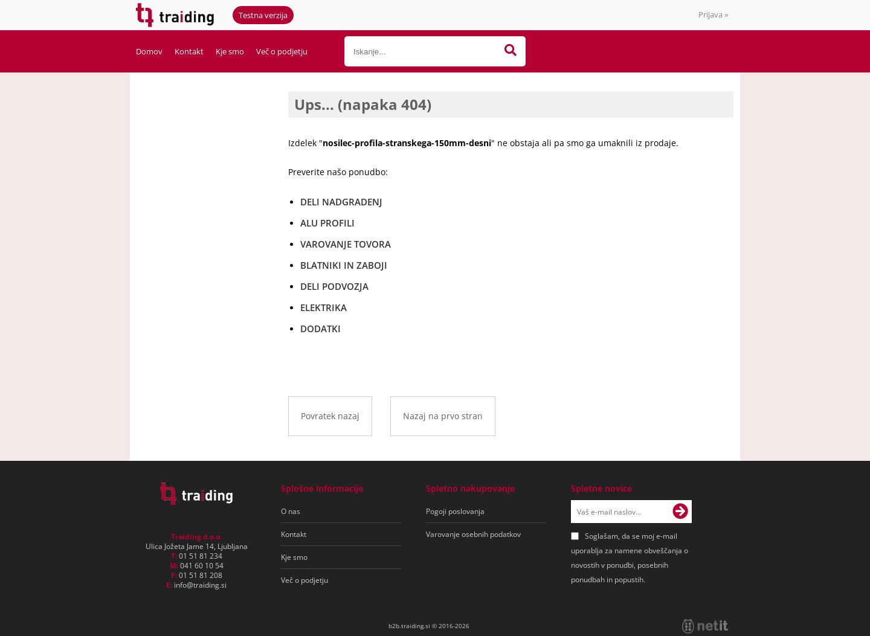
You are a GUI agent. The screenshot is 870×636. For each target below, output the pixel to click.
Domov (149, 51)
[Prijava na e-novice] (680, 511)
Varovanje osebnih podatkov (473, 534)
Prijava (713, 14)
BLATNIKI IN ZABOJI (343, 265)
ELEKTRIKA (323, 307)
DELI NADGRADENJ (341, 202)
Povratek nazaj (330, 416)
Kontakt (189, 51)
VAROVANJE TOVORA (345, 244)
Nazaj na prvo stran (443, 416)
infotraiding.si (200, 585)
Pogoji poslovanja (455, 511)
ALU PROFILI (327, 223)
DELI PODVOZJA (334, 286)
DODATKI (320, 329)
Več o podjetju (282, 51)
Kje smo (230, 51)
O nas (290, 511)
